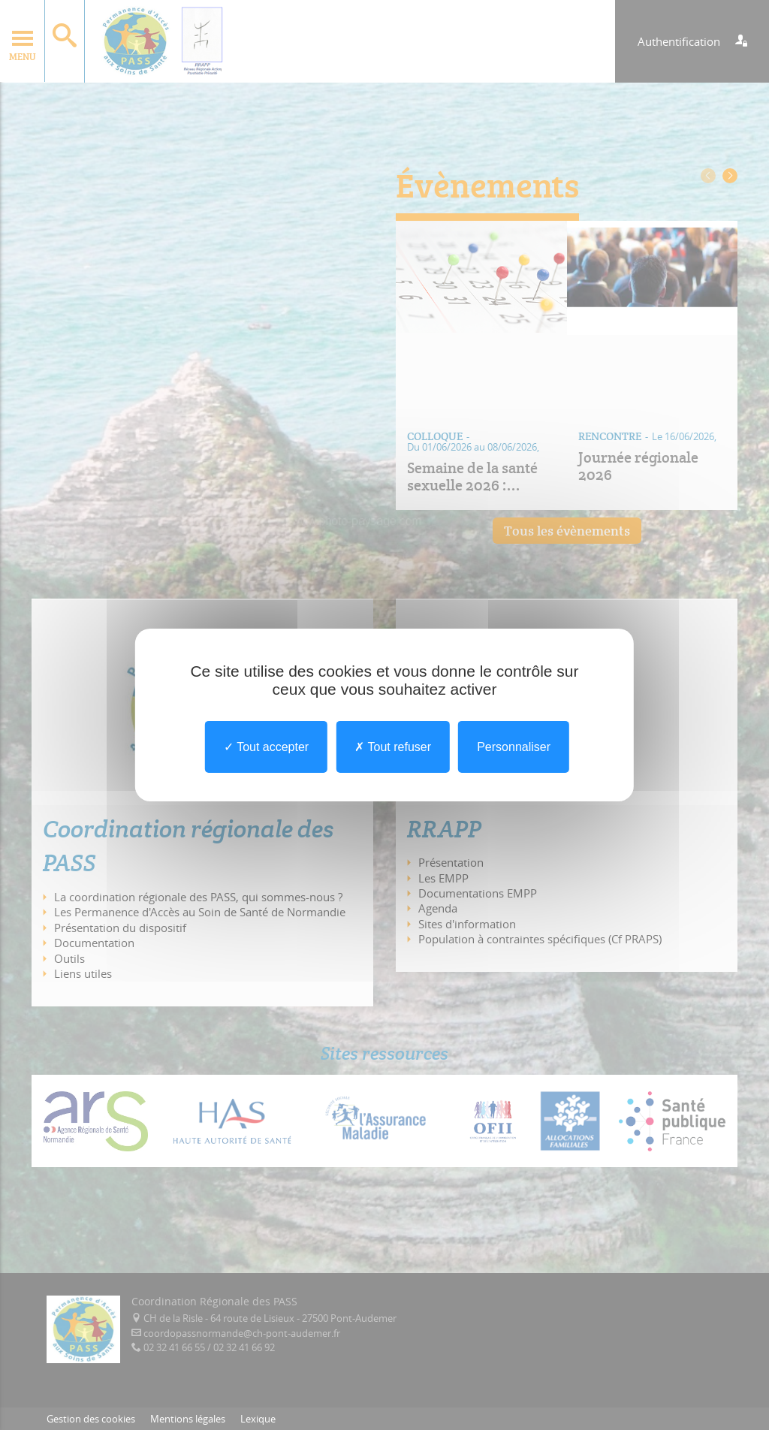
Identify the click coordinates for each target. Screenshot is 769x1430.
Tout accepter (266, 747)
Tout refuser (392, 747)
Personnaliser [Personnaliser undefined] (513, 747)
